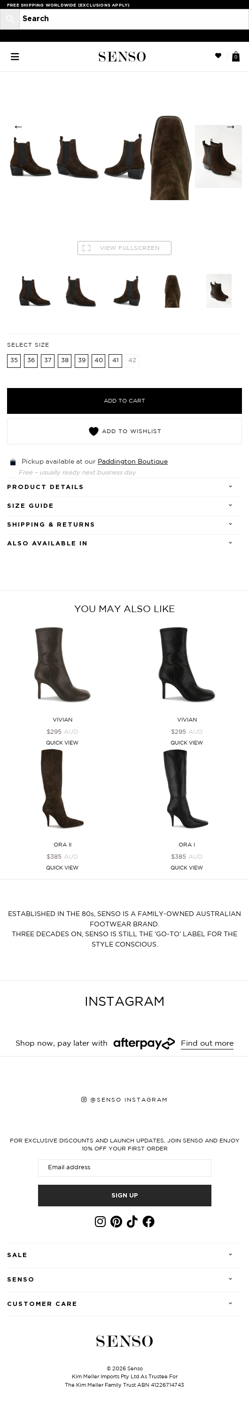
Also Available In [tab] (47, 544)
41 (115, 360)
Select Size (28, 345)
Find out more (207, 1043)
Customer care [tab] (42, 1304)
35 (14, 360)
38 (65, 360)
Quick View (62, 743)
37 (48, 360)
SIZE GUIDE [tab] (30, 506)
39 (82, 360)
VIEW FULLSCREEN (121, 248)
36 (31, 360)
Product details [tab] (45, 487)
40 (98, 360)
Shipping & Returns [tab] (51, 525)
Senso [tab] (21, 1280)
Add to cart (124, 401)
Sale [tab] (17, 1255)
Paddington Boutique (133, 462)
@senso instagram (129, 1100)
